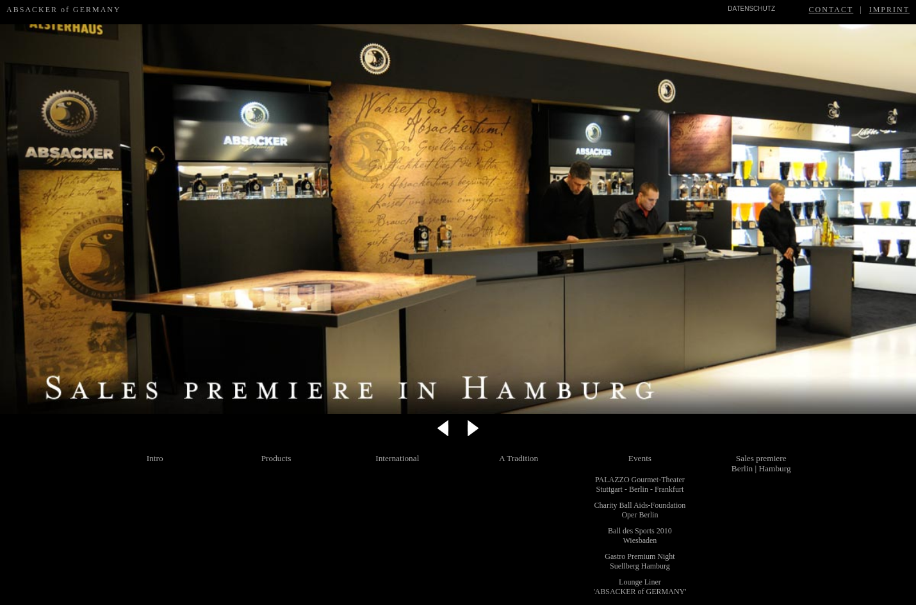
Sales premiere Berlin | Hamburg (761, 463)
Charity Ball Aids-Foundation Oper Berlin (640, 510)
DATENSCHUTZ (751, 8)
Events (639, 458)
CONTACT (831, 9)
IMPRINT (889, 9)
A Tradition (518, 458)
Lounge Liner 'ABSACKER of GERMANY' (639, 587)
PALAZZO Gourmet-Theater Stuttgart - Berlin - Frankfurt (640, 484)
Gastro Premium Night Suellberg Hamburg (640, 561)
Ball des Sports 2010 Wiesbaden (640, 535)
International (397, 458)
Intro (155, 458)
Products (276, 458)
